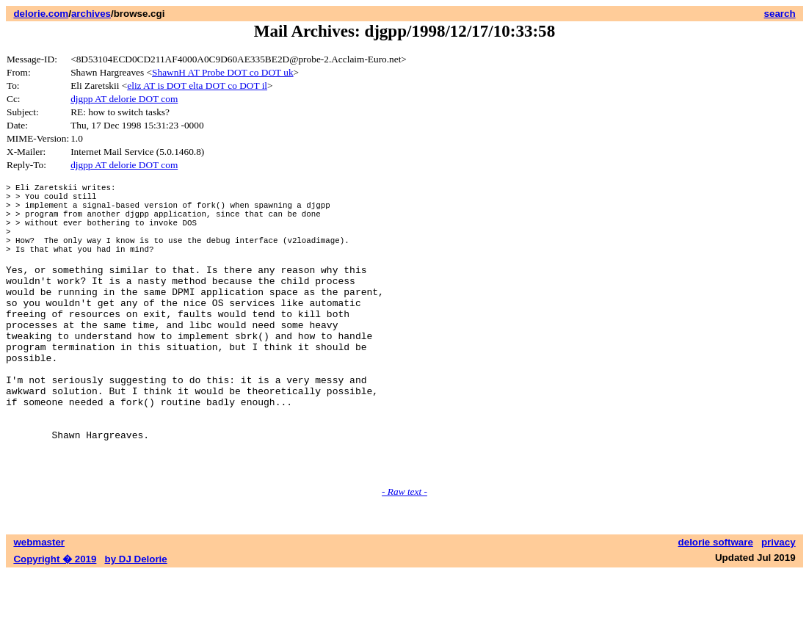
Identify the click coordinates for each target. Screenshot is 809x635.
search (780, 13)
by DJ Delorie (136, 620)
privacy (778, 603)
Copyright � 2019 (54, 620)
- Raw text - (404, 553)
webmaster (39, 603)
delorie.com (40, 13)
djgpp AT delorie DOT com (124, 98)
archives (91, 13)
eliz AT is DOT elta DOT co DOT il (197, 85)
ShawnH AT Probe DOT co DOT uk (223, 72)
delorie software (715, 603)
